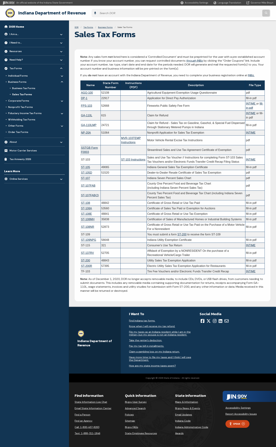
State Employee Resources (141, 432)
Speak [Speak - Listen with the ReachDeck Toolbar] (237, 423)
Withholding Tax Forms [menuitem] (21, 118)
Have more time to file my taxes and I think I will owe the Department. (160, 358)
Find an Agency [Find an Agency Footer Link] (83, 419)
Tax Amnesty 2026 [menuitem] (20, 158)
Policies (129, 413)
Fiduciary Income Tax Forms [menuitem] (25, 111)
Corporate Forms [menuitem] (18, 99)
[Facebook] (202, 320)
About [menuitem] (20, 140)
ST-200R (86, 264)
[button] (194, 2)
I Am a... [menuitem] (20, 32)
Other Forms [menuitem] (18, 124)
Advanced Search (135, 407)
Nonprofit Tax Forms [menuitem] (20, 106)
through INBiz (194, 60)
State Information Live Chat (91, 401)
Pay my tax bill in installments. (146, 345)
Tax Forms (88, 26)
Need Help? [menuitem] (20, 58)
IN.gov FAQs (131, 426)
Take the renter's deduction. (145, 339)
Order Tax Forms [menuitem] (18, 131)
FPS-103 (86, 104)
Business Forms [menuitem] (18, 80)
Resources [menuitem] (20, 49)
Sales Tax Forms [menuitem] (22, 93)
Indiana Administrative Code (191, 426)
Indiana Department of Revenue (48, 12)
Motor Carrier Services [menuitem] (23, 149)
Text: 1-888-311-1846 (87, 432)
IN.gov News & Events (187, 407)
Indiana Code (183, 419)
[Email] (226, 320)
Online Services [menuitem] (20, 177)
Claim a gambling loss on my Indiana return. (154, 350)
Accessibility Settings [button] (238, 406)
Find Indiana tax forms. (142, 319)
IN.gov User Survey (136, 401)
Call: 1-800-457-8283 (87, 426)
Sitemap (130, 419)
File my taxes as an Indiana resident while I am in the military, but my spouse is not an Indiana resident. (160, 332)
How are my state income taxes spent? (152, 364)
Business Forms (105, 26)
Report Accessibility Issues (241, 413)
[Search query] (240, 12)
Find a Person (82, 413)
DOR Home (16, 26)
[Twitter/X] (208, 320)
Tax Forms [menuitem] (20, 66)
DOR (77, 26)
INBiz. (251, 74)
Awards (179, 432)
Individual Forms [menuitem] (18, 74)
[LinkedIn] (220, 320)
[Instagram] (215, 320)
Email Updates (183, 413)
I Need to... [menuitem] (20, 41)
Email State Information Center (93, 407)
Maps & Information (186, 401)
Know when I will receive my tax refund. (152, 325)
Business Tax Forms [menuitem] (23, 87)
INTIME (250, 131)
